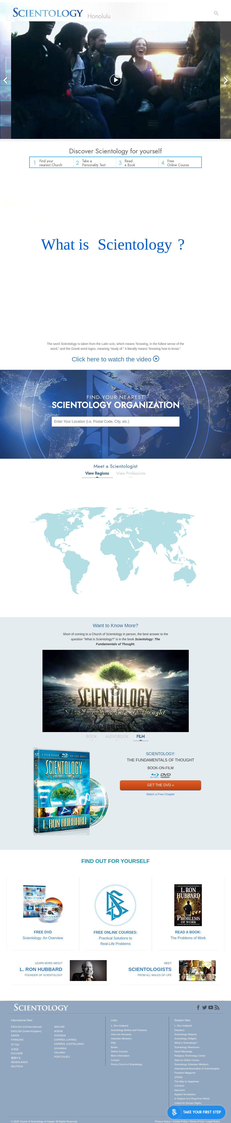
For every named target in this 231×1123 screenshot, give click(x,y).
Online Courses (119, 1053)
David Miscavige (183, 1053)
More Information (120, 1058)
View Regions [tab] (97, 475)
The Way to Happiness (186, 1083)
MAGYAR (59, 1028)
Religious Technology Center (189, 1058)
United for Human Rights (187, 1105)
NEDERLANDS (19, 1064)
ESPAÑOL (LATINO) (65, 1041)
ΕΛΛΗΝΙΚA (60, 1050)
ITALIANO (59, 1054)
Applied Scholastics (184, 1096)
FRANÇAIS (17, 1041)
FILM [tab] (141, 738)
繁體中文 (16, 1060)
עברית (15, 1046)
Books (114, 1049)
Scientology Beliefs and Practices (129, 1032)
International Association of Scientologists (196, 1070)
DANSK (15, 1037)
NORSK (58, 1033)
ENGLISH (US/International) (26, 1028)
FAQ (113, 1045)
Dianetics (179, 1032)
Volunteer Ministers (121, 1040)
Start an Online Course (186, 1062)
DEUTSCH (17, 1068)
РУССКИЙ (17, 1055)
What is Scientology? (185, 1045)
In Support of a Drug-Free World (191, 1100)
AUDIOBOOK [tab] (116, 738)
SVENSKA (60, 1037)
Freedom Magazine (184, 1075)
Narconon (179, 1092)
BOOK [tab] (91, 738)
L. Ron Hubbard (119, 1027)
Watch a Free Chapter (160, 796)
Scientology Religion (185, 1040)
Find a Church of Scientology (126, 1066)
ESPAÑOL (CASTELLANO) (69, 1046)
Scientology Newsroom (186, 1049)
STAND (178, 1079)
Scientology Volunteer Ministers (191, 1066)
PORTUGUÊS (62, 1059)
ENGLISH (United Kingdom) (26, 1033)
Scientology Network (185, 1036)
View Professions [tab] (130, 475)
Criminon (179, 1088)
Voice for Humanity (121, 1036)
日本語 (14, 1051)
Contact (115, 1062)
